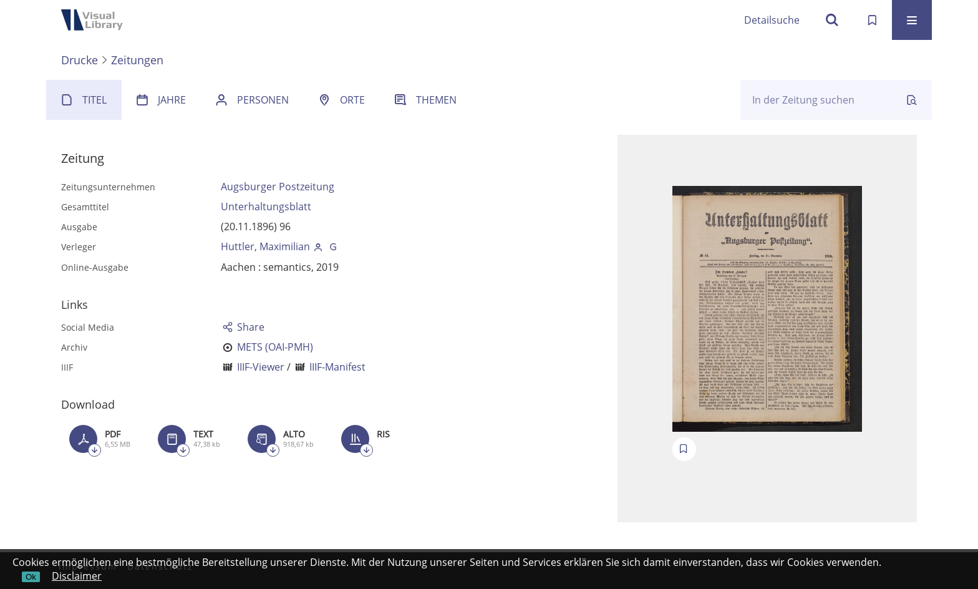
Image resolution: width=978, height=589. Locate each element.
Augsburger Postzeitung (277, 186)
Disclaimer (77, 576)
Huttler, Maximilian (265, 246)
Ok (31, 577)
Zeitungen (137, 59)
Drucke (79, 59)
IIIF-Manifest (337, 367)
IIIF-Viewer (260, 367)
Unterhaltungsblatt (266, 206)
